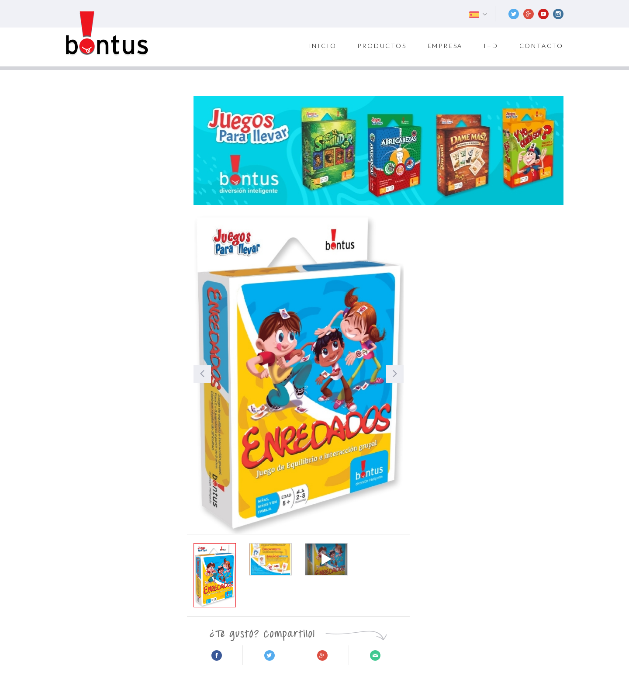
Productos (381, 45)
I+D (491, 45)
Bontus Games (107, 33)
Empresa (445, 45)
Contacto (541, 45)
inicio (323, 45)
